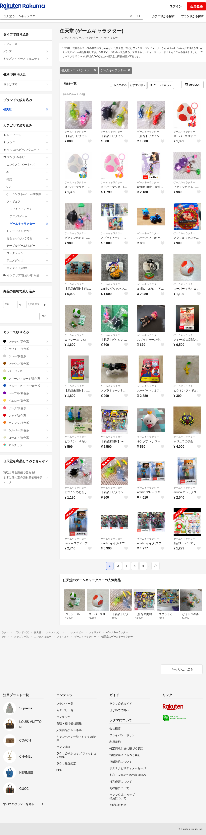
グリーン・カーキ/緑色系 (25, 378)
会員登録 (196, 6)
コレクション (27, 253)
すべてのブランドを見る (18, 804)
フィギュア (27, 201)
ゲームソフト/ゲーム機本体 (27, 194)
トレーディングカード (27, 231)
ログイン (175, 6)
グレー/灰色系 (25, 356)
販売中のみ (118, 85)
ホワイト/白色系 (25, 348)
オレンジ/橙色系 (25, 422)
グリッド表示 (160, 85)
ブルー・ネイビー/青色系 (25, 385)
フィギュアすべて (29, 208)
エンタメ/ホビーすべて (27, 164)
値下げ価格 (25, 84)
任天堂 (25, 109)
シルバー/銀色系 (25, 430)
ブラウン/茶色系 (25, 363)
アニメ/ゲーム (29, 216)
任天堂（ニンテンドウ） (79, 70)
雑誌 (27, 179)
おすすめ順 (137, 85)
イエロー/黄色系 (25, 400)
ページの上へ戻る (181, 669)
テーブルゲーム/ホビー (27, 245)
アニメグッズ (27, 260)
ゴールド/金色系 (25, 437)
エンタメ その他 (27, 267)
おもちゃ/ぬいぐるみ (27, 238)
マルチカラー (25, 445)
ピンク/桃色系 (25, 408)
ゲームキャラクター (115, 70)
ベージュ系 (25, 371)
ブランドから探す (192, 16)
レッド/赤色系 (25, 415)
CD (27, 186)
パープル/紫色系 (25, 393)
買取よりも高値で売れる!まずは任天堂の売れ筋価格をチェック (25, 477)
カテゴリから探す (163, 16)
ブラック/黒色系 (25, 341)
